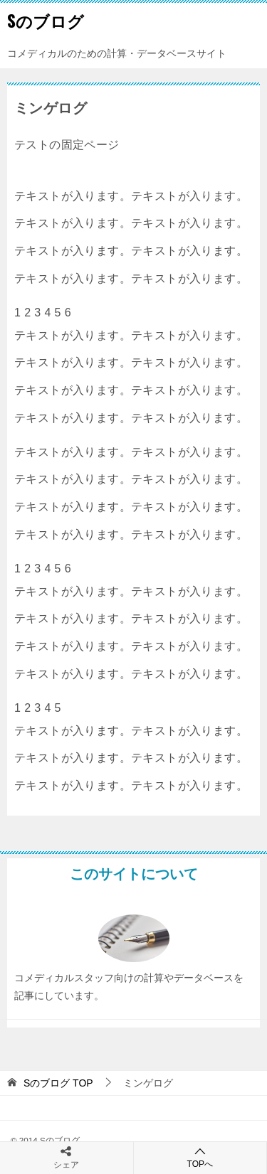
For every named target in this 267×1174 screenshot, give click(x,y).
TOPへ (200, 1157)
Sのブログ (45, 21)
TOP (58, 1083)
